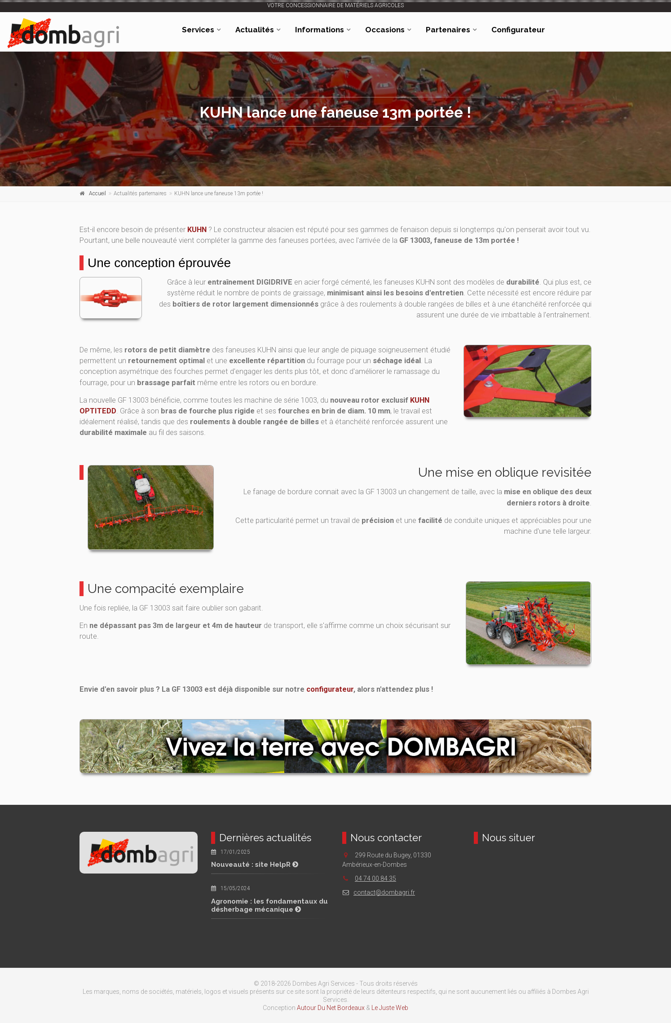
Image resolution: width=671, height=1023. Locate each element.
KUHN (197, 229)
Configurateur (518, 29)
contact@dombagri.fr (378, 892)
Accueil (97, 193)
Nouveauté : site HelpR (254, 865)
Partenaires (448, 29)
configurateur (329, 689)
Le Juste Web (389, 1007)
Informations (319, 29)
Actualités (254, 29)
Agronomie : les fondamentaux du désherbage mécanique (269, 905)
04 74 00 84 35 (375, 878)
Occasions (385, 29)
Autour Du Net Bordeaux (331, 1007)
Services (198, 29)
